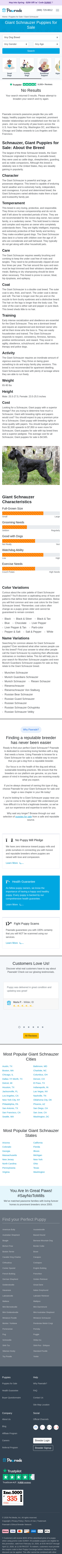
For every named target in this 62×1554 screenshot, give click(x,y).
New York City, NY (11, 1100)
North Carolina (9, 1163)
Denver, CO (39, 1079)
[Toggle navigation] (56, 10)
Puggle (36, 1334)
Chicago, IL (7, 1074)
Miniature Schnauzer (42, 1318)
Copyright (6, 1521)
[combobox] (29, 38)
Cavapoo (37, 1257)
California (37, 1142)
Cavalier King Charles (11, 1257)
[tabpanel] (31, 995)
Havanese (6, 1290)
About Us (6, 1419)
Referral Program (10, 1447)
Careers (5, 1440)
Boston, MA (8, 1070)
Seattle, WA (8, 1116)
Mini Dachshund (40, 1307)
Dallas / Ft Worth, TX (12, 1079)
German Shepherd (10, 1279)
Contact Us (38, 1397)
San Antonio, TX (10, 1108)
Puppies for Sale (16, 17)
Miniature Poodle (9, 1318)
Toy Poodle (7, 1356)
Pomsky (36, 1329)
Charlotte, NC (40, 1070)
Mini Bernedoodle (9, 1307)
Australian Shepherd (11, 1235)
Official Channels (41, 1419)
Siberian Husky (8, 1351)
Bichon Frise (7, 1246)
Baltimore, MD (40, 1066)
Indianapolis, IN (40, 1087)
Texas (36, 1168)
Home (4, 17)
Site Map (37, 1405)
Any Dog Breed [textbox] (12, 37)
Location (45, 1405)
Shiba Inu (37, 1340)
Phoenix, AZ (39, 1104)
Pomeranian (7, 1329)
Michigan (37, 1155)
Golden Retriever (40, 1279)
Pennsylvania (8, 1168)
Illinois (36, 1151)
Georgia (6, 1151)
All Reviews (31, 1035)
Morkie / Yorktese (9, 1323)
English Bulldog (39, 1268)
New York (37, 1159)
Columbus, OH (40, 1074)
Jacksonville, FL (10, 1091)
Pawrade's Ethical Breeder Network (16, 1524)
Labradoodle (7, 1296)
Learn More (15, 863)
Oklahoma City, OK (42, 1100)
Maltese (5, 1301)
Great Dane (38, 1285)
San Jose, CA (40, 1112)
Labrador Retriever (41, 1296)
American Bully (8, 1229)
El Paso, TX (39, 1083)
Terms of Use (30, 1521)
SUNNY (47, 2)
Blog (4, 1426)
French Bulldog (8, 1274)
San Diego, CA (40, 1108)
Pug (4, 1334)
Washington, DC (41, 1116)
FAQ (35, 1390)
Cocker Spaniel (8, 1268)
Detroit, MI (7, 1083)
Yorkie (36, 1356)
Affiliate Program (9, 1433)
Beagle (5, 1240)
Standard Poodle (40, 1351)
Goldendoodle (8, 1285)
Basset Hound (39, 1235)
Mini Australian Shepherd (43, 1312)
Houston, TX (8, 1087)
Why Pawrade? (40, 1383)
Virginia (6, 1172)
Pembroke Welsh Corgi (43, 1323)
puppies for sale (23, 816)
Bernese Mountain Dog (43, 1240)
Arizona (6, 1142)
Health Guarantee (10, 1390)
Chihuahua (7, 1263)
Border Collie (38, 1246)
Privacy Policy (17, 1521)
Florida (36, 1147)
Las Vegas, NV (40, 1091)
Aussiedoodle (39, 1229)
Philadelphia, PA (10, 1104)
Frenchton (37, 1274)
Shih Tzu (6, 1345)
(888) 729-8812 (45, 10)
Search (31, 51)
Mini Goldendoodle (10, 1312)
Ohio (35, 1163)
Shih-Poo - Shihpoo (41, 1345)
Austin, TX (7, 1066)
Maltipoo (36, 1301)
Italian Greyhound (40, 1290)
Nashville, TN (39, 1095)
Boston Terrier (8, 1252)
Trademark (41, 1521)
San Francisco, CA (11, 1112)
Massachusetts (9, 1155)
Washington (39, 1172)
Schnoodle (6, 1340)
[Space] (12, 1459)
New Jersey (8, 1159)
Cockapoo (37, 1263)
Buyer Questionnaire (11, 1397)
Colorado (6, 1147)
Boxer (35, 1252)
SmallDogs (9, 67)
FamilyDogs (27, 67)
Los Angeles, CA (10, 1095)
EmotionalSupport (44, 67)
